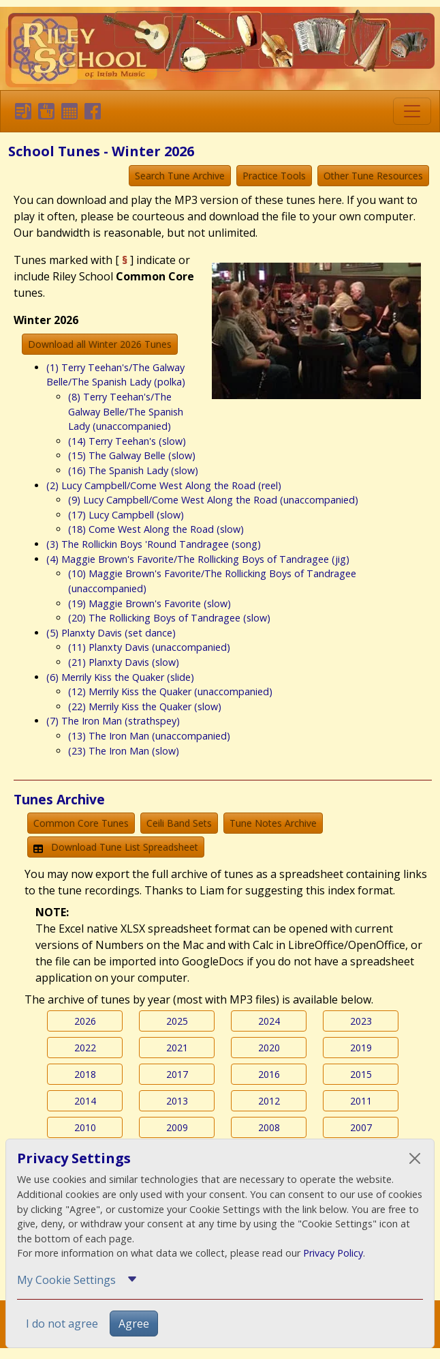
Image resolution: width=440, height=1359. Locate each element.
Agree (134, 1323)
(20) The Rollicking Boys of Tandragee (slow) (169, 617)
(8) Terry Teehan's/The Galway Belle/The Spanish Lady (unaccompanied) (125, 411)
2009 (177, 1127)
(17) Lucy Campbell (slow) (126, 514)
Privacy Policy (333, 1252)
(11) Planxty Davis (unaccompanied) (149, 647)
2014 (85, 1100)
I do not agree (62, 1323)
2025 (177, 1020)
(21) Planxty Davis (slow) (123, 662)
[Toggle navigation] (412, 111)
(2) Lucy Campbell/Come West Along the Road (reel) (163, 485)
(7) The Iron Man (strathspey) (113, 720)
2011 (361, 1100)
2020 (269, 1047)
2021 (177, 1047)
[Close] (415, 1158)
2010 (85, 1127)
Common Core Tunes (81, 823)
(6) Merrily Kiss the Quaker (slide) (120, 677)
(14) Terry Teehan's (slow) (127, 441)
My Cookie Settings (66, 1279)
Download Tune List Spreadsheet (115, 847)
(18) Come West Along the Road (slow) (156, 529)
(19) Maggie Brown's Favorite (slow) (149, 603)
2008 (269, 1127)
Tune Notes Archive (273, 823)
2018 (85, 1074)
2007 (361, 1127)
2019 (361, 1047)
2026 (85, 1020)
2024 (269, 1020)
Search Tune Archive (180, 175)
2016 (269, 1074)
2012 (269, 1100)
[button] (20, 111)
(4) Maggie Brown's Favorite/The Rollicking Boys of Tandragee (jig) (197, 559)
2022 (85, 1047)
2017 (177, 1074)
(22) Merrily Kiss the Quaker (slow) (144, 706)
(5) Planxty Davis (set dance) (111, 632)
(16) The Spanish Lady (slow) (133, 470)
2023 (361, 1020)
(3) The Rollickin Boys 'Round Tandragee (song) (153, 544)
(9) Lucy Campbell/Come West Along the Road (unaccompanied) (213, 499)
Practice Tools (274, 175)
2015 (361, 1074)
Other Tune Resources (373, 175)
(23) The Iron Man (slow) (123, 750)
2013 (177, 1100)
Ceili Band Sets (179, 823)
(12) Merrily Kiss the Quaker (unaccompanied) (170, 691)
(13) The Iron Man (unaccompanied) (149, 735)
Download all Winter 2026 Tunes (100, 344)
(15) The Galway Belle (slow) (131, 455)
